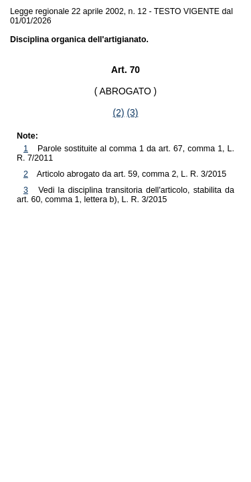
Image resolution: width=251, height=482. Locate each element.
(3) (132, 112)
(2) (118, 112)
